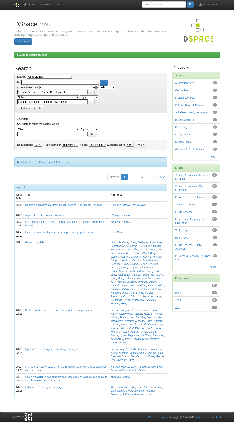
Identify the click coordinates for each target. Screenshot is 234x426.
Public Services (184, 211)
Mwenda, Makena (148, 281)
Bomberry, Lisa (142, 394)
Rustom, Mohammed (142, 289)
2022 (178, 285)
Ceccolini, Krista (145, 356)
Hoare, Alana (139, 204)
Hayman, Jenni (127, 352)
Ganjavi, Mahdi (137, 267)
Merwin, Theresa (153, 313)
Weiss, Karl (127, 328)
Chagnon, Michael (121, 260)
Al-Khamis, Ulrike (128, 249)
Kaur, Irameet (138, 366)
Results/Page (25, 144)
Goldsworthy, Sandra (130, 313)
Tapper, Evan (155, 366)
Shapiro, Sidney (146, 352)
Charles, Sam (140, 260)
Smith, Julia (127, 292)
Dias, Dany (117, 232)
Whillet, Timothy (119, 317)
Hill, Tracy (145, 335)
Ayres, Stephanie (129, 335)
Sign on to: (208, 4)
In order (83, 144)
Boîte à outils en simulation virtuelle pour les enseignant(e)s (58, 310)
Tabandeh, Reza (120, 296)
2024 (178, 292)
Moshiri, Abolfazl (127, 281)
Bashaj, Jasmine (184, 119)
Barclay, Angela (119, 349)
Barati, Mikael (141, 253)
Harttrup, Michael (120, 366)
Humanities (181, 237)
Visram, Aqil (154, 296)
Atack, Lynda (154, 317)
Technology (181, 230)
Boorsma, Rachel (131, 338)
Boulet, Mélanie (140, 310)
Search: (21, 76)
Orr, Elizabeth (146, 324)
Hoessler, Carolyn (121, 204)
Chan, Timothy (150, 338)
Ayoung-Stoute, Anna (151, 249)
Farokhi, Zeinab (148, 263)
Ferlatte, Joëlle (119, 267)
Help (58, 4)
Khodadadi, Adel (127, 274)
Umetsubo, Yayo (120, 299)
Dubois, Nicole (183, 142)
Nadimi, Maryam (120, 285)
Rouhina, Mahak (120, 289)
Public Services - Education (190, 197)
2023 (178, 307)
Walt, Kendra (142, 328)
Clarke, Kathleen (139, 349)
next (162, 177)
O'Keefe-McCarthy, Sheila (132, 331)
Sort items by (54, 144)
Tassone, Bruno (144, 321)
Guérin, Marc (182, 90)
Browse (44, 4)
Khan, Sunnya (147, 271)
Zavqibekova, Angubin (142, 299)
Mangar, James (126, 278)
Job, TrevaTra (137, 317)
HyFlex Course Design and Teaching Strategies (51, 349)
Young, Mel (128, 356)
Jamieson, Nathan (144, 390)
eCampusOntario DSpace (32, 54)
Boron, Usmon (130, 256)
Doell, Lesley (182, 134)
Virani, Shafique (119, 242)
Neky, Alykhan (138, 285)
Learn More (23, 41)
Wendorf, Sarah (126, 360)
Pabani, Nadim (156, 285)
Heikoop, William (128, 271)
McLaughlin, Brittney (122, 321)
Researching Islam (35, 242)
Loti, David (143, 274)
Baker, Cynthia (129, 324)
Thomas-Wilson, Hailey (124, 387)
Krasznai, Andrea (120, 221)
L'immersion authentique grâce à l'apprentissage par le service (60, 232)
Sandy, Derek (124, 390)
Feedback (215, 417)
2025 (178, 300)
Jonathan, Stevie (147, 387)
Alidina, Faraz (129, 245)
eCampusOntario (120, 215)
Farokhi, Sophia (129, 263)
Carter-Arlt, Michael (151, 256)
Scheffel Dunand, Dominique (191, 105)
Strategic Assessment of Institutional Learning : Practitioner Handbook (64, 204)
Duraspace (202, 417)
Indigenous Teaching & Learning (43, 387)
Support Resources (186, 204)
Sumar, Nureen (144, 292)
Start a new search (30, 108)
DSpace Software (158, 417)
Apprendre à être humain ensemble (45, 215)
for (19, 82)
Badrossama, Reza (121, 253)
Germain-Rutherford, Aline (190, 149)
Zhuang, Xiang (119, 303)
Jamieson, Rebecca (122, 394)
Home (29, 4)
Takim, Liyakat (138, 296)
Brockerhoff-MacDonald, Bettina (128, 370)
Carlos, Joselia (119, 342)
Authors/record (116, 144)
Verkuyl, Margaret (120, 310)
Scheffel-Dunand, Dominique (191, 112)
